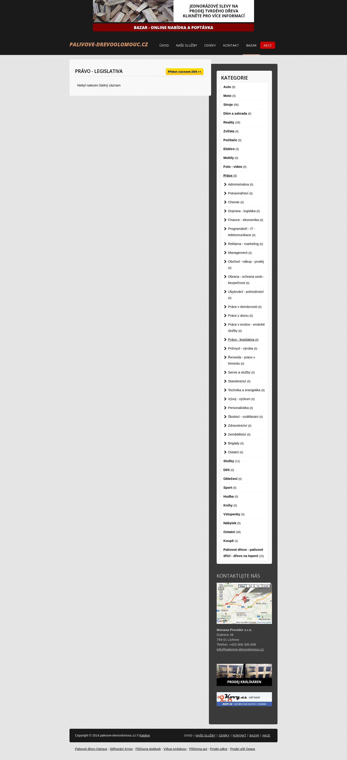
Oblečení (233, 479)
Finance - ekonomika (245, 220)
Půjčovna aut (198, 749)
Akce (268, 45)
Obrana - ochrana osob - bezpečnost (246, 280)
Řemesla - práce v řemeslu (241, 360)
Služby (232, 461)
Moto (230, 96)
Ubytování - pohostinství (246, 295)
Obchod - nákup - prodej (246, 265)
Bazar (251, 45)
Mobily (231, 158)
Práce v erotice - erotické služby (246, 327)
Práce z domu (240, 315)
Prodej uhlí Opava (242, 749)
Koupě (231, 541)
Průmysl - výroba (242, 348)
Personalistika (240, 408)
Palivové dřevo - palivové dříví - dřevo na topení (244, 553)
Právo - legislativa (243, 339)
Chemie (236, 202)
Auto (229, 87)
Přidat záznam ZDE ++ (184, 72)
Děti (229, 470)
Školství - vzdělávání (245, 416)
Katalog (144, 735)
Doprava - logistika (244, 211)
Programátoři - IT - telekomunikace (242, 232)
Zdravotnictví (239, 425)
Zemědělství (239, 434)
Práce (230, 175)
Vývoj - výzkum (241, 399)
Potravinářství (240, 193)
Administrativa (240, 184)
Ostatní (235, 452)
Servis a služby (241, 372)
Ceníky (210, 45)
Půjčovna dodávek (148, 749)
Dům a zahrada (237, 113)
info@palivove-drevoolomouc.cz (240, 649)
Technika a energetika (246, 390)
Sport (230, 487)
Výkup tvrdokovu (175, 749)
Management (240, 252)
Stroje (231, 104)
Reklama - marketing (245, 244)
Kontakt (231, 45)
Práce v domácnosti (245, 307)
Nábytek (232, 523)
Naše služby (186, 45)
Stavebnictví (239, 381)
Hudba (231, 496)
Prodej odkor (218, 749)
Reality (232, 122)
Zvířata (231, 131)
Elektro (231, 149)
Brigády (236, 443)
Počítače (232, 140)
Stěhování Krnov (121, 749)
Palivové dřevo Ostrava (91, 749)
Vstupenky (234, 514)
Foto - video (235, 166)
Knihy (230, 505)
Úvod (164, 45)
